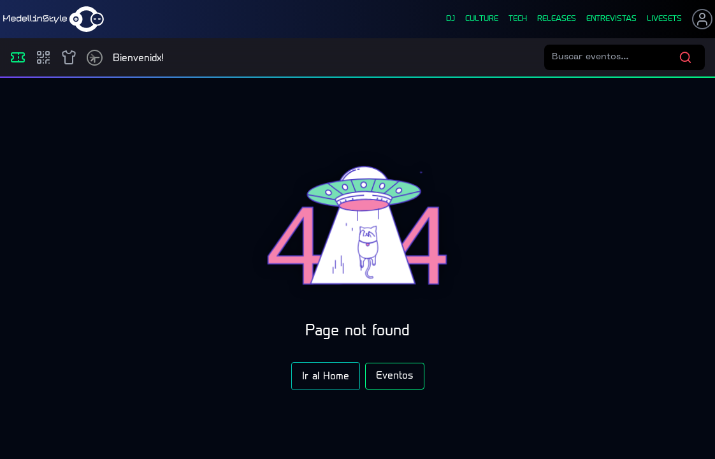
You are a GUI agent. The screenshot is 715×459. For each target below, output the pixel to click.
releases (556, 19)
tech (518, 19)
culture (481, 19)
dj (450, 19)
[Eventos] (17, 57)
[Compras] (43, 57)
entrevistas (611, 19)
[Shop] (68, 57)
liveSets (664, 19)
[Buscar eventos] (615, 57)
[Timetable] (95, 58)
